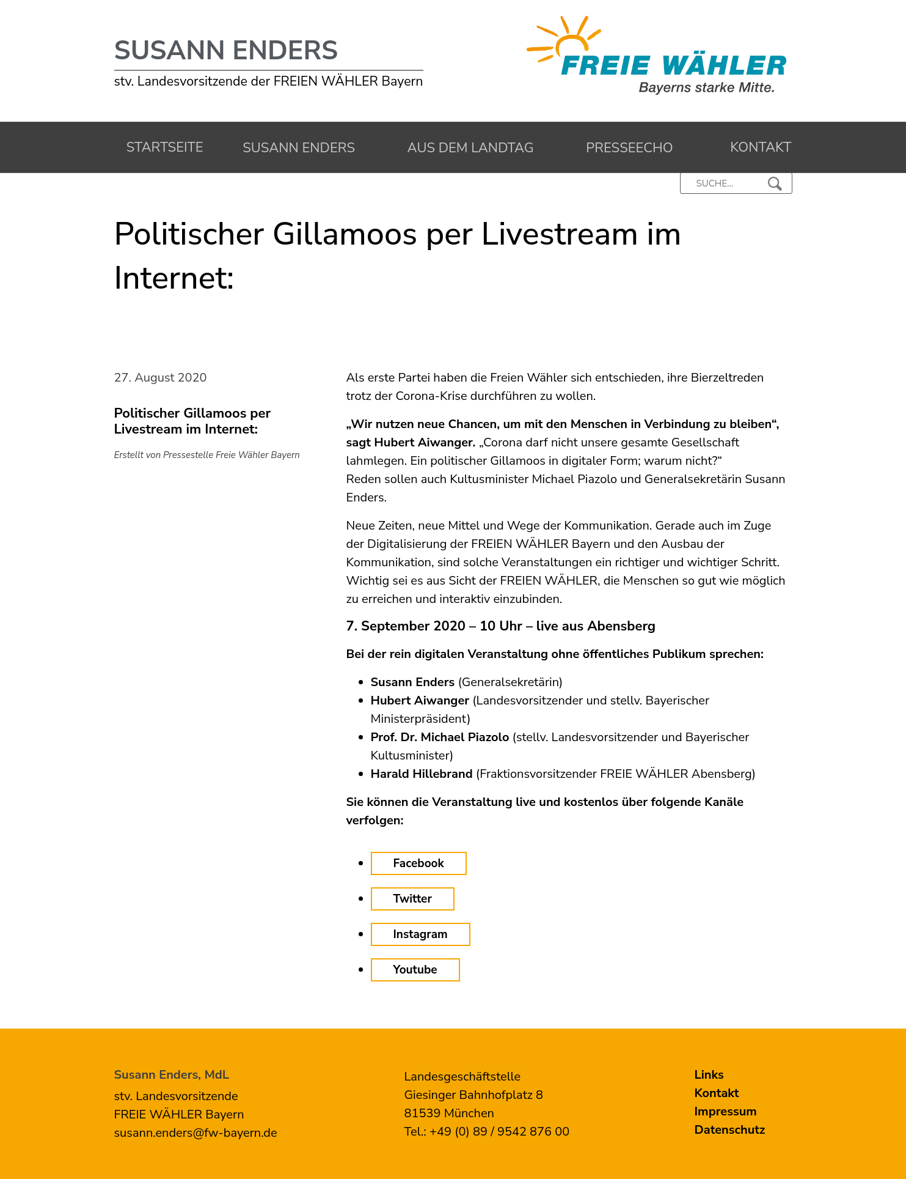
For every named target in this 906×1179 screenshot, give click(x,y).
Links (709, 1074)
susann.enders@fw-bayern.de (195, 1133)
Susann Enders (226, 50)
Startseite (161, 147)
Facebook (418, 863)
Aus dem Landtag (467, 148)
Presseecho (626, 148)
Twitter (412, 899)
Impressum (726, 1111)
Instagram (420, 934)
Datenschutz (730, 1130)
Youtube (415, 970)
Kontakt (757, 147)
